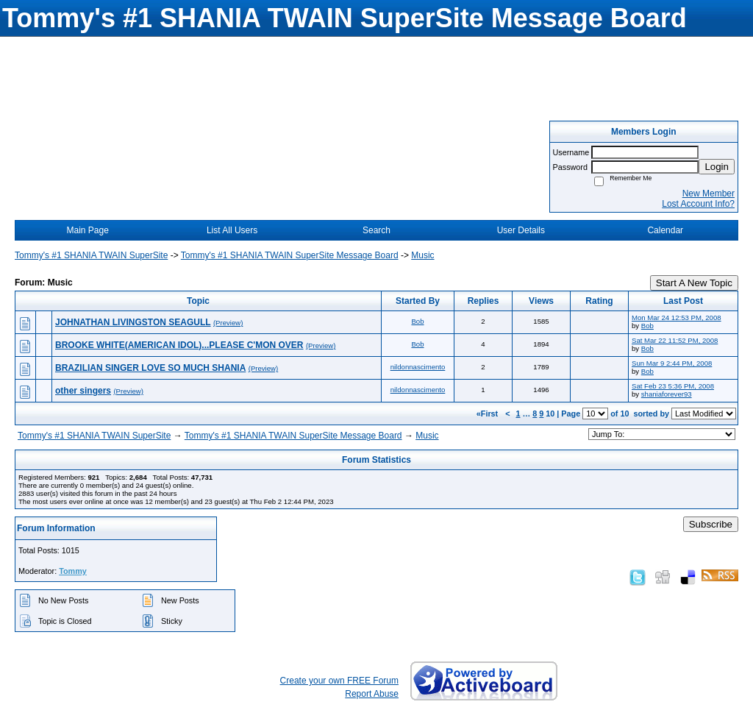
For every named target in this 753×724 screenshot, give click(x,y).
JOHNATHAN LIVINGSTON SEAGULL (133, 322)
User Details (521, 230)
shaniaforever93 (666, 394)
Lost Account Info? (698, 204)
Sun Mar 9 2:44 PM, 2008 (672, 363)
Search (376, 230)
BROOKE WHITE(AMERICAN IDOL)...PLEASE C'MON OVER (179, 345)
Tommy (73, 571)
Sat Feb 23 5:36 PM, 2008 (673, 386)
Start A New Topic (694, 282)
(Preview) (228, 323)
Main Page (88, 230)
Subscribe (710, 524)
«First (488, 413)
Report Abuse (372, 694)
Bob (417, 321)
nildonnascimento (418, 367)
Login (716, 166)
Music (422, 255)
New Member (708, 193)
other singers (83, 391)
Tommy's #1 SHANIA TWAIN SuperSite (91, 255)
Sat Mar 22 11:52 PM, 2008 (675, 340)
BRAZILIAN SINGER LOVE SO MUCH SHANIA (150, 368)
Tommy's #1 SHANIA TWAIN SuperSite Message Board (290, 255)
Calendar (665, 230)
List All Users (232, 230)
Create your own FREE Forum (339, 680)
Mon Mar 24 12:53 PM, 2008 (676, 317)
